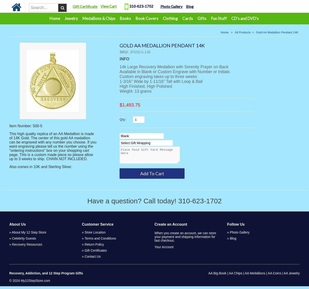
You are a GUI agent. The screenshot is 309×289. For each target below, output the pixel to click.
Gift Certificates (96, 253)
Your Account (164, 250)
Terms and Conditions (100, 241)
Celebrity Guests (24, 241)
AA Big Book (217, 276)
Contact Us (93, 259)
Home (54, 18)
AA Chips (235, 276)
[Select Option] (142, 136)
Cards (187, 18)
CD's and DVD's (245, 18)
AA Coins (274, 276)
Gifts (201, 18)
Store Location (95, 235)
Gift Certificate (95, 6)
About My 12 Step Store (29, 235)
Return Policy (94, 247)
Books (125, 18)
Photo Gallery (181, 6)
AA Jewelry (292, 276)
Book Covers (147, 18)
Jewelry (71, 18)
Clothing (170, 18)
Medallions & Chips (98, 18)
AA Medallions (255, 276)
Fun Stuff (219, 18)
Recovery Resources (27, 247)
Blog (199, 6)
